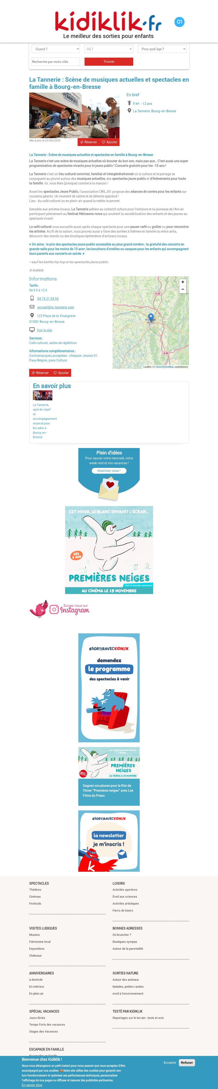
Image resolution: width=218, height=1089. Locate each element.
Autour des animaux (126, 979)
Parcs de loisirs (123, 910)
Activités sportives (125, 889)
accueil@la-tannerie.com (55, 307)
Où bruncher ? (122, 935)
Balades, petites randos (128, 986)
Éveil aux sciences (125, 896)
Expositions (36, 948)
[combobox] (109, 49)
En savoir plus (32, 1085)
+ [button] (182, 282)
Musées (34, 935)
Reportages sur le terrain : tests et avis (138, 1018)
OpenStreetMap (165, 366)
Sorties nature (125, 973)
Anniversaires (41, 973)
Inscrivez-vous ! (109, 471)
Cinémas (35, 896)
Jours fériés (37, 1018)
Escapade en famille (46, 1049)
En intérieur (36, 986)
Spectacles (39, 883)
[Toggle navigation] (33, 22)
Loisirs (119, 883)
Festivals (35, 903)
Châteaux (35, 955)
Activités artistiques (126, 903)
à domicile (36, 979)
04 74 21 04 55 (48, 299)
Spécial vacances (44, 1011)
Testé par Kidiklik (127, 1011)
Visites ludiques (43, 928)
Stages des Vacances (43, 1031)
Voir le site (44, 330)
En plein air (36, 993)
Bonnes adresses (127, 928)
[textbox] (109, 49)
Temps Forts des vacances (47, 1024)
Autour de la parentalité (128, 948)
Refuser (187, 1062)
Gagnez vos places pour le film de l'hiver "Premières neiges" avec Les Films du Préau (108, 791)
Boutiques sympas (125, 941)
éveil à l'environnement (128, 993)
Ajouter (112, 142)
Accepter (170, 1062)
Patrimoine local (40, 941)
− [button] (182, 289)
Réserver (91, 142)
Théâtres (35, 889)
